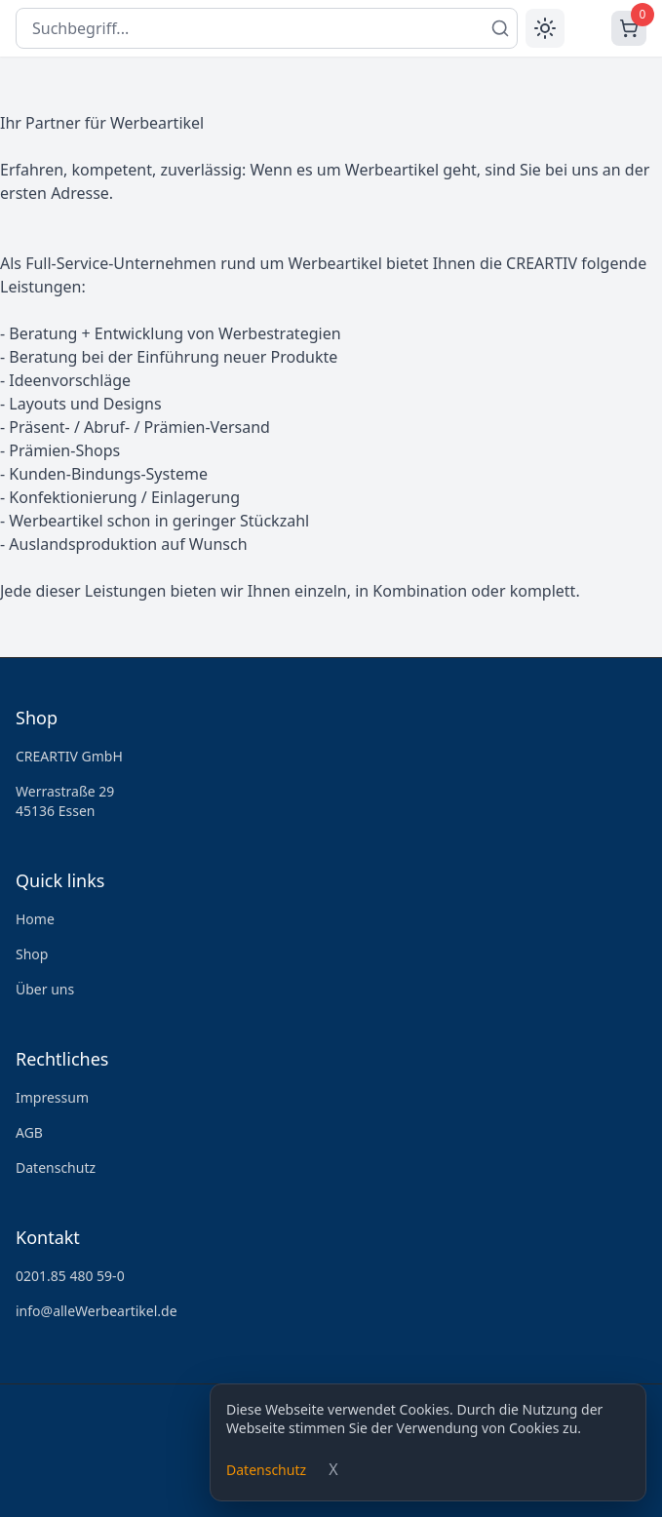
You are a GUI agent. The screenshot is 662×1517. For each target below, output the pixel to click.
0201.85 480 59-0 (70, 1275)
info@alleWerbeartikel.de (96, 1311)
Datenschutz (266, 1469)
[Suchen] (500, 28)
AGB (29, 1132)
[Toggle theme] (545, 28)
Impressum (52, 1097)
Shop (32, 954)
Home (35, 919)
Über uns (45, 989)
